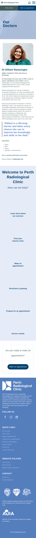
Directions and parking (9, 442)
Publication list (18, 159)
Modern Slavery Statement (10, 467)
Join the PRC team (8, 450)
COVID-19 (5, 447)
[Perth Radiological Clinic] (10, 2)
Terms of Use (6, 465)
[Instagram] (11, 417)
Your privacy (6, 462)
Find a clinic (9, 8)
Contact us (5, 477)
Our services (6, 431)
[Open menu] (34, 2)
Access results (7, 444)
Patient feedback (7, 480)
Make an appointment (27, 8)
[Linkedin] (17, 417)
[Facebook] (5, 417)
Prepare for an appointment (11, 439)
